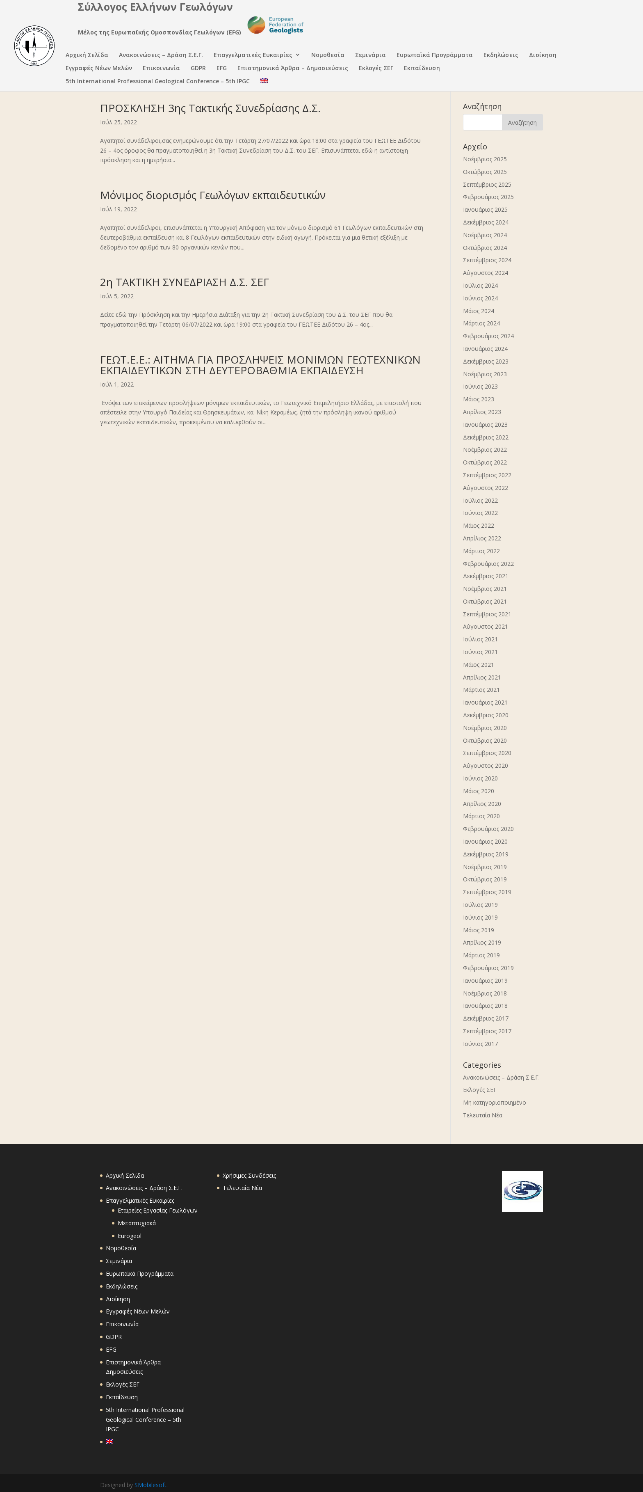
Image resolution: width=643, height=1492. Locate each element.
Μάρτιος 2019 (481, 955)
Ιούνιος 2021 (480, 652)
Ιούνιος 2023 (480, 386)
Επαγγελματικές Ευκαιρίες (253, 56)
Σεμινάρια (370, 56)
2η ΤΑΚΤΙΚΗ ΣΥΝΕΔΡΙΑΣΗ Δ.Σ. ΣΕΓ (184, 282)
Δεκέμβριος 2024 (485, 222)
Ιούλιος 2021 (480, 639)
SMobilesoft (150, 1485)
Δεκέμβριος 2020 (485, 715)
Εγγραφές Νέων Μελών (99, 69)
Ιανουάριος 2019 (485, 980)
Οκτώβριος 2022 (485, 462)
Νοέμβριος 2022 (485, 449)
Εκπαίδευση (422, 69)
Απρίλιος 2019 (482, 942)
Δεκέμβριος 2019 (485, 854)
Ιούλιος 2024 (480, 285)
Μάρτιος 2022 (481, 551)
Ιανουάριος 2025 (485, 209)
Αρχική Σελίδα (87, 56)
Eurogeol (129, 1236)
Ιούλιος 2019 (480, 904)
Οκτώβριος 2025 (485, 172)
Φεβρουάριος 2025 (488, 197)
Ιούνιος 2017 (480, 1044)
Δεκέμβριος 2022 (485, 437)
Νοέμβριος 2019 (485, 867)
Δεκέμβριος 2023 (485, 361)
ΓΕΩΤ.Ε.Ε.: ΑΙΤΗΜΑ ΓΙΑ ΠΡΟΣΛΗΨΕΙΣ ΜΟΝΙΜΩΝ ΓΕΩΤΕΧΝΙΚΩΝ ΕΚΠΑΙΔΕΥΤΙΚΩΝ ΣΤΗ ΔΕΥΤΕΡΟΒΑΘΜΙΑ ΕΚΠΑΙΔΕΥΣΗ (260, 365)
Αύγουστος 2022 (485, 488)
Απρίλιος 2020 (482, 804)
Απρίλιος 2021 (482, 677)
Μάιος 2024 (478, 311)
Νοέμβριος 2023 (485, 374)
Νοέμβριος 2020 (485, 728)
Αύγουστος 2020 (485, 765)
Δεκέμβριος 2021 (485, 576)
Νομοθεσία (327, 56)
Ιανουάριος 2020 (485, 841)
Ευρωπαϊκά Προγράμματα (435, 56)
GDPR (198, 69)
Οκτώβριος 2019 (485, 879)
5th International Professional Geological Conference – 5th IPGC (158, 82)
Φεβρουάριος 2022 (488, 564)
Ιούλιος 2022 (480, 500)
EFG (222, 69)
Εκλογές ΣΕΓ (376, 69)
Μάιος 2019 (478, 930)
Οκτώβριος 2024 (485, 248)
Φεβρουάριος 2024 (488, 336)
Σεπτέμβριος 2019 (487, 892)
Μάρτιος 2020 (481, 816)
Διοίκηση (542, 56)
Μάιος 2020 (478, 791)
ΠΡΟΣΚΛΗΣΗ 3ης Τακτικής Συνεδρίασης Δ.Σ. (210, 108)
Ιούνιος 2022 (480, 513)
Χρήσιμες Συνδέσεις (249, 1175)
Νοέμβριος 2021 (485, 589)
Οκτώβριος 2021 (485, 601)
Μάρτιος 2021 (481, 689)
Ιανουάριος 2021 (485, 702)
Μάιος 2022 (478, 525)
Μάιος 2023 (478, 399)
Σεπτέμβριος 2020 (487, 753)
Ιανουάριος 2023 (485, 424)
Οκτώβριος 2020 (485, 740)
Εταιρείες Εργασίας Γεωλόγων (158, 1210)
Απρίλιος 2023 (482, 412)
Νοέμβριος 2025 (485, 159)
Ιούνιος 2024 (480, 298)
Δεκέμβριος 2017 (485, 1018)
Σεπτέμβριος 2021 (487, 614)
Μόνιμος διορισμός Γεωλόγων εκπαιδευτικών (213, 195)
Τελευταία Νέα (482, 1115)
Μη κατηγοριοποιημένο (494, 1102)
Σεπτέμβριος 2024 (487, 260)
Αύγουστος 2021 (485, 626)
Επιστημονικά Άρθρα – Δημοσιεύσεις (292, 69)
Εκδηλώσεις (500, 56)
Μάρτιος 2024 (481, 323)
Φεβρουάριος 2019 (488, 968)
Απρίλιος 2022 (482, 538)
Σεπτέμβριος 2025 (487, 184)
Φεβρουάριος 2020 (488, 829)
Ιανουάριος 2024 (485, 348)
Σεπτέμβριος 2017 (487, 1031)
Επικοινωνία (161, 69)
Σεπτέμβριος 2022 (487, 475)
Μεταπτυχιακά (137, 1223)
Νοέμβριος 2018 (485, 993)
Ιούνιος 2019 (480, 917)
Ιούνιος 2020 (480, 778)
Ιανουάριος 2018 (485, 1005)
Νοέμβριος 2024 (485, 235)
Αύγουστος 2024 (485, 273)
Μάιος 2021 (478, 664)
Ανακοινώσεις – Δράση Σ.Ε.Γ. (161, 56)
